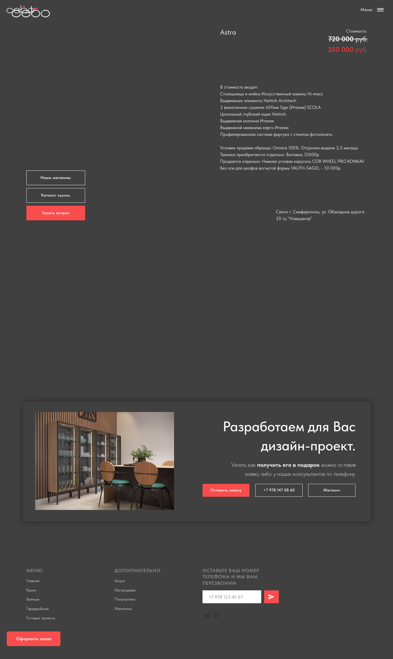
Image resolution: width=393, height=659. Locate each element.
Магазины (123, 608)
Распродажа (124, 590)
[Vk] (216, 615)
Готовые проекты (40, 618)
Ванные (32, 599)
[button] (33, 638)
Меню (366, 9)
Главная (32, 580)
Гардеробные (37, 608)
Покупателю (124, 599)
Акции (119, 580)
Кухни (31, 590)
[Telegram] (206, 615)
